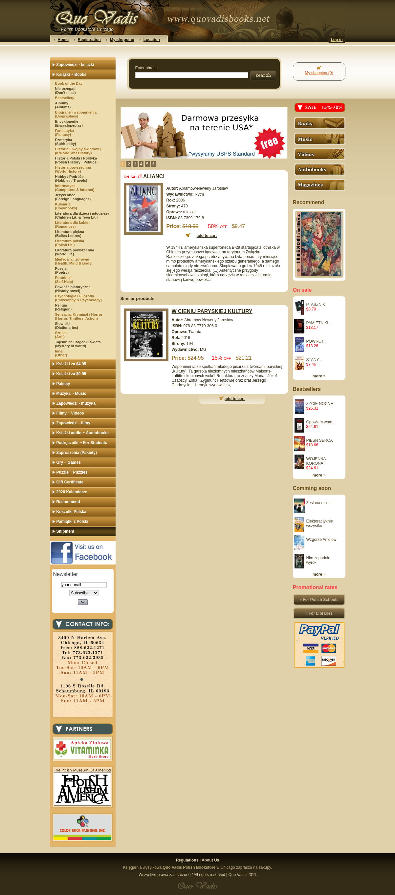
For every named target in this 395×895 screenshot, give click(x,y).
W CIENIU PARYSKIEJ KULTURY (212, 311)
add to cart (235, 398)
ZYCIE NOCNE (319, 403)
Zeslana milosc (319, 503)
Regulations (187, 860)
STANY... (314, 359)
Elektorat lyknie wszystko (319, 523)
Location (151, 39)
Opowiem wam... (321, 422)
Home (63, 39)
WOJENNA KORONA (316, 461)
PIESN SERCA (319, 440)
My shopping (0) (319, 73)
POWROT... (316, 341)
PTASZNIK (315, 304)
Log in (337, 39)
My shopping (122, 39)
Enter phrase (146, 68)
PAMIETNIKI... (319, 323)
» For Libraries (319, 613)
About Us (210, 860)
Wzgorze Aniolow (321, 539)
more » (319, 376)
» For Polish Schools (319, 599)
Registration (89, 39)
